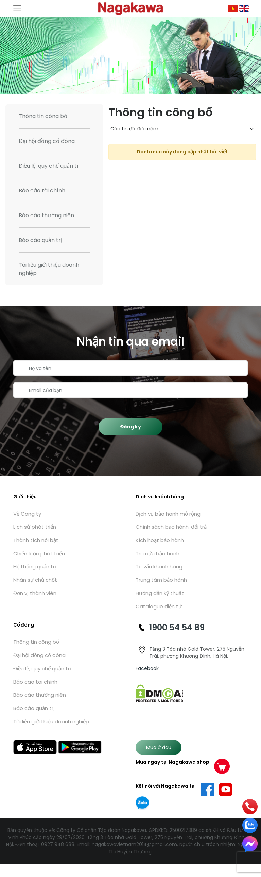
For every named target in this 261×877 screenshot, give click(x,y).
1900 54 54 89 (177, 627)
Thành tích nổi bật (35, 540)
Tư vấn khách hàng (159, 566)
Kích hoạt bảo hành (160, 540)
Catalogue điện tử (159, 606)
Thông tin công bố (43, 116)
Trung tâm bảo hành (161, 579)
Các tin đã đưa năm (134, 128)
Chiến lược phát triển (39, 553)
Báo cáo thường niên (46, 215)
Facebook (147, 668)
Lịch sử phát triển (34, 526)
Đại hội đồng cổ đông (47, 141)
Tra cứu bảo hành (157, 553)
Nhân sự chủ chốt (35, 579)
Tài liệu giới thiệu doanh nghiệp (49, 269)
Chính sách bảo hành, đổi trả (171, 526)
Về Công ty (27, 513)
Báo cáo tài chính (42, 190)
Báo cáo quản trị (40, 240)
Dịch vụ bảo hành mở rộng (168, 513)
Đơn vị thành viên (34, 593)
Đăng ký (130, 426)
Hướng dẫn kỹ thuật (160, 593)
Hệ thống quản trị (34, 566)
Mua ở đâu (158, 747)
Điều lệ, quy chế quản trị (50, 166)
